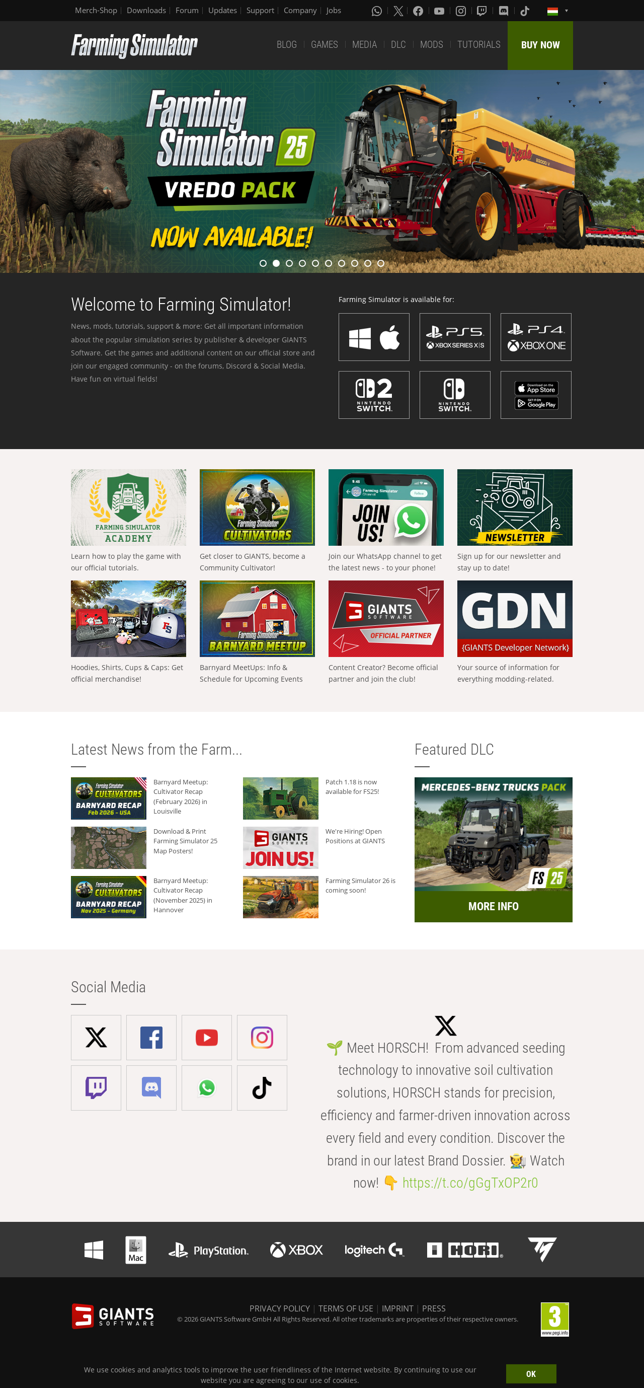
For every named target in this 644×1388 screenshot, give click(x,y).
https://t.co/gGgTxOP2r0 (470, 1183)
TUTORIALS (479, 44)
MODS (431, 44)
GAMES (324, 44)
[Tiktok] (526, 10)
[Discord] (505, 10)
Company (300, 10)
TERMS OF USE (345, 1308)
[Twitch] (483, 10)
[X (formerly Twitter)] (398, 10)
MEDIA (364, 44)
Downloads (146, 10)
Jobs (334, 10)
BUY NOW (540, 45)
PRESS (434, 1308)
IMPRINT (398, 1308)
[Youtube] (440, 10)
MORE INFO (493, 906)
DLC (398, 44)
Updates (222, 10)
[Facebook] (419, 10)
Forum (187, 10)
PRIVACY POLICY (280, 1308)
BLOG (287, 44)
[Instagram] (462, 10)
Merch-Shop (96, 10)
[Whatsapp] (378, 10)
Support (260, 10)
